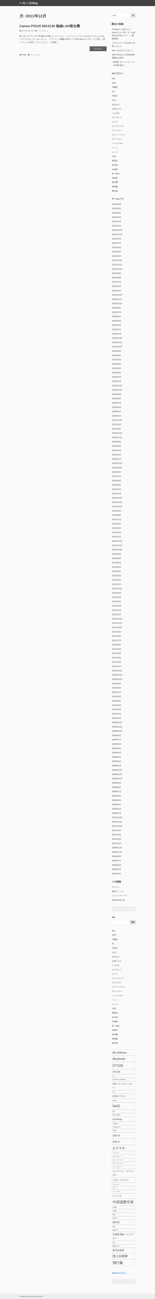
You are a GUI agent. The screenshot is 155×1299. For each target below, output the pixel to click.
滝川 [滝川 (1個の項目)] (114, 1242)
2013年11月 (117, 545)
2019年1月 (116, 381)
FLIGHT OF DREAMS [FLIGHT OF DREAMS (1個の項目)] (119, 1079)
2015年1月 (116, 494)
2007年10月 (117, 826)
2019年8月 (116, 355)
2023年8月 (116, 208)
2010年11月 (117, 675)
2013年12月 (117, 541)
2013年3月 (116, 576)
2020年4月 (116, 321)
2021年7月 (116, 282)
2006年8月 (116, 856)
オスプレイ (117, 117)
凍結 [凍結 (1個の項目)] (114, 1214)
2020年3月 (116, 325)
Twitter (115, 96)
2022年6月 (116, 247)
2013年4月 (116, 571)
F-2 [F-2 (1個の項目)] (114, 1076)
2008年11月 (117, 774)
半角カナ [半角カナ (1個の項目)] (115, 1218)
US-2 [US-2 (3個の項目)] (116, 1141)
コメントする (34, 55)
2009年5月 (116, 748)
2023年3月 (116, 217)
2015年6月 (116, 481)
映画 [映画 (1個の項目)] (114, 1226)
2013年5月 (116, 567)
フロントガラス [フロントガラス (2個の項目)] (121, 1180)
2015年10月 (117, 468)
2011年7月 (116, 640)
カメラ (115, 122)
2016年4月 (116, 450)
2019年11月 (117, 342)
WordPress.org (118, 900)
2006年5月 (116, 865)
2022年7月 (116, 243)
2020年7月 (116, 312)
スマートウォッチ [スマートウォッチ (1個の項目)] (118, 1163)
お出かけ (116, 104)
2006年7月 (116, 861)
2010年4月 (116, 705)
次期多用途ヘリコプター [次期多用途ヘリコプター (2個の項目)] (123, 1236)
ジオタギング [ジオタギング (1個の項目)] (117, 1156)
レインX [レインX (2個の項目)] (117, 1196)
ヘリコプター (118, 143)
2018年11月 (117, 390)
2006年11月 (117, 852)
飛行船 (115, 191)
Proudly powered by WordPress (31, 1296)
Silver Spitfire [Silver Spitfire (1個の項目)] (116, 1115)
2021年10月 (117, 269)
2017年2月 (116, 429)
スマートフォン (118, 135)
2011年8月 (116, 636)
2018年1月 (116, 416)
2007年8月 (116, 830)
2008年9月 (116, 783)
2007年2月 (116, 839)
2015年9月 (116, 472)
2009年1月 (116, 766)
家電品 (115, 161)
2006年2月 (116, 874)
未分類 (115, 165)
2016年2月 (116, 455)
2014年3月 (116, 528)
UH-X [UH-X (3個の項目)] (116, 1135)
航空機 (115, 182)
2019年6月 (116, 364)
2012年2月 (116, 610)
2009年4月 (116, 753)
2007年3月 (116, 835)
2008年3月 (116, 804)
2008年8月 (116, 787)
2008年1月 (116, 813)
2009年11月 (117, 727)
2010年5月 (116, 701)
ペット (115, 148)
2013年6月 (116, 563)
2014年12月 (117, 498)
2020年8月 (116, 308)
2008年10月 (117, 779)
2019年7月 (116, 360)
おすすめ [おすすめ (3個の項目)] (119, 1148)
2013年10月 (117, 550)
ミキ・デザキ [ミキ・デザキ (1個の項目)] (117, 1191)
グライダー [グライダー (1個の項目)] (116, 1153)
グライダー (117, 130)
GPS (114, 83)
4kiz (113, 79)
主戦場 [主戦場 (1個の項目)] (115, 1207)
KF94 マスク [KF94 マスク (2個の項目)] (119, 1096)
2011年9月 (116, 632)
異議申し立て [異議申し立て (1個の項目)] (117, 1246)
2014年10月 (117, 506)
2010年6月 (116, 696)
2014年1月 (116, 537)
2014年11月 (117, 502)
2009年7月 (116, 740)
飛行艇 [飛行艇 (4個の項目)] (118, 1263)
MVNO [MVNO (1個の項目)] (114, 1100)
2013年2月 (116, 580)
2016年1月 (116, 459)
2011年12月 (117, 619)
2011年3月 (116, 658)
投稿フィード (118, 891)
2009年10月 (117, 731)
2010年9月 (116, 684)
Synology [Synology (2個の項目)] (117, 1119)
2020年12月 (117, 295)
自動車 (115, 178)
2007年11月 (117, 822)
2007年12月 (117, 817)
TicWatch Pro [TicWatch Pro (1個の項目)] (116, 1127)
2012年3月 (116, 606)
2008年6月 (116, 796)
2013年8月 (116, 558)
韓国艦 (115, 187)
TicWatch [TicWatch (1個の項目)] (115, 1123)
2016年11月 (117, 437)
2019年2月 (116, 377)
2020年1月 (116, 334)
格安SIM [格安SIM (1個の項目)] (115, 1230)
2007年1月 (116, 843)
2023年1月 (116, 226)
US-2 (114, 100)
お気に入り (117, 109)
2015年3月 (116, 489)
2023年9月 (116, 204)
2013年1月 (116, 584)
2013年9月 (116, 554)
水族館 (115, 169)
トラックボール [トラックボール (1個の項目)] (117, 1167)
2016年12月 (117, 433)
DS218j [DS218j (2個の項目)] (116, 1071)
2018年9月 (116, 394)
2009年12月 (117, 722)
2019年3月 (116, 373)
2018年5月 (116, 411)
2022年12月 (117, 230)
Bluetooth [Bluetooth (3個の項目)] (119, 1058)
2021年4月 (116, 291)
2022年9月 (116, 239)
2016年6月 (116, 446)
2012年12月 (117, 589)
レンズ (115, 152)
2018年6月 (116, 407)
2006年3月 (116, 869)
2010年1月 (116, 718)
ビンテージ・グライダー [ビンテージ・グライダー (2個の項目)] (123, 1173)
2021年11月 (117, 265)
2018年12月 (117, 386)
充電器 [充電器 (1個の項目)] (115, 1211)
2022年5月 (116, 252)
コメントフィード (119, 896)
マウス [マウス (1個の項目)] (115, 1188)
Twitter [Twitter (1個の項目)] (114, 1130)
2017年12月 (117, 420)
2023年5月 (116, 213)
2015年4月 (116, 485)
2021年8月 (116, 278)
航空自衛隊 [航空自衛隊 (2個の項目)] (118, 1250)
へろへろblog (28, 3)
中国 (114, 156)
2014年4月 (116, 524)
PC (113, 92)
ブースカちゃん (42, 31)
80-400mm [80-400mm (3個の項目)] (120, 1052)
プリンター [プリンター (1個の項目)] (116, 1184)
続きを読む (98, 49)
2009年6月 (116, 744)
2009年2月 (116, 761)
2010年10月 (117, 679)
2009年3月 (116, 757)
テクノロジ (117, 139)
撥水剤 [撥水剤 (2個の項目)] (116, 1222)
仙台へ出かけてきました (122, 50)
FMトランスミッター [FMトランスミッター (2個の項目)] (122, 1086)
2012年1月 (116, 614)
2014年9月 (116, 511)
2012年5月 (116, 597)
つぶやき (116, 113)
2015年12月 (117, 463)
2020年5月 (116, 316)
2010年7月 (116, 692)
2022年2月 (116, 256)
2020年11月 (117, 299)
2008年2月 (116, 809)
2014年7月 (116, 519)
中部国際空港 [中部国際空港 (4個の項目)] (123, 1202)
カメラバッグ (118, 126)
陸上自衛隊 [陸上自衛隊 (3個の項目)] (120, 1256)
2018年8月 (116, 398)
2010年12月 (117, 671)
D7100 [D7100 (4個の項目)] (118, 1065)
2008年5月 (116, 800)
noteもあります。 (119, 1273)
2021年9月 (116, 273)
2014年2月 (116, 532)
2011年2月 (116, 662)
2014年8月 (116, 515)
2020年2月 (116, 329)
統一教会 (116, 174)
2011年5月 (116, 649)
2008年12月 (117, 770)
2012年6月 (116, 593)
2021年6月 (116, 286)
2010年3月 (116, 709)
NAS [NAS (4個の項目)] (116, 1106)
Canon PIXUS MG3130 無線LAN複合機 (49, 26)
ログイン (116, 887)
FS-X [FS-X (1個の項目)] (114, 1092)
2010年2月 (116, 714)
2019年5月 (116, 368)
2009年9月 (116, 735)
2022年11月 (117, 234)
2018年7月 (116, 403)
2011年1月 (116, 666)
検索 (113, 917)
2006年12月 (117, 848)
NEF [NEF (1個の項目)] (114, 1111)
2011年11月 (117, 623)
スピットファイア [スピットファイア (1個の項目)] (118, 1160)
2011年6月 (116, 645)
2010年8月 (116, 688)
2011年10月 (117, 627)
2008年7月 (116, 791)
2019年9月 (116, 351)
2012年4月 (116, 601)
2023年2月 (116, 221)
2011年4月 (116, 653)
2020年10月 (117, 303)
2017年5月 (116, 424)
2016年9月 (116, 442)
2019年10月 (117, 347)
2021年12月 (117, 260)
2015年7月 (116, 476)
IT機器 (24, 55)
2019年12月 (117, 338)
